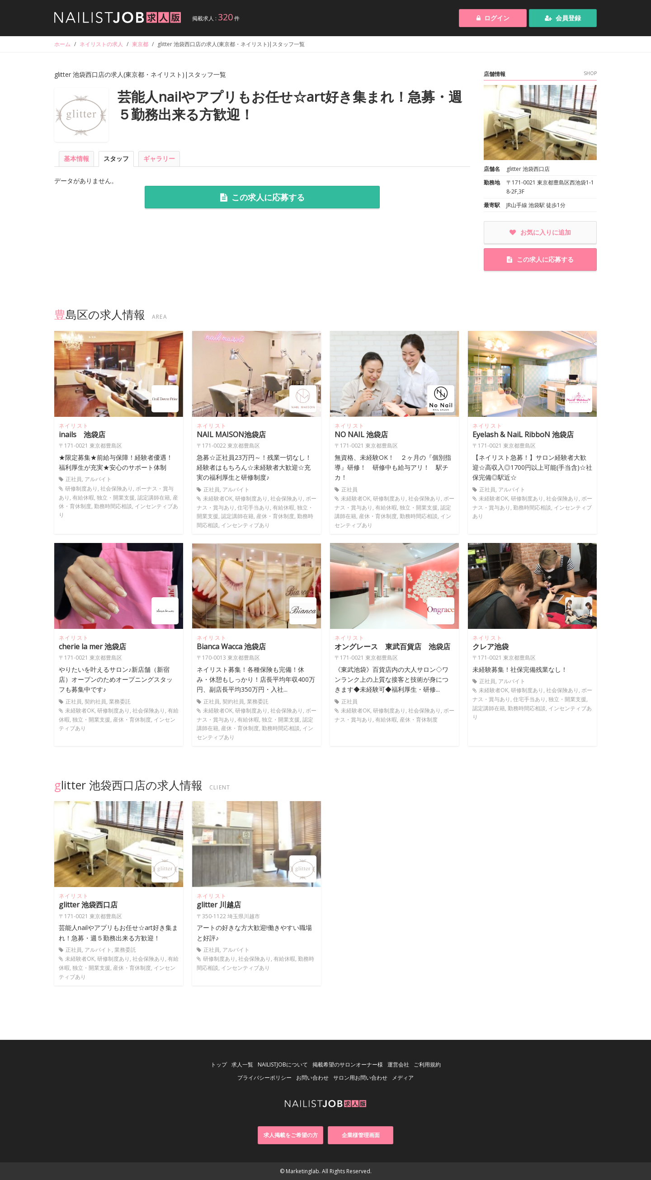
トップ (219, 1064)
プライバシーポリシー (264, 1077)
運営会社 (398, 1064)
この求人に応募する (262, 197)
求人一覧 (242, 1064)
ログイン (492, 18)
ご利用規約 (427, 1064)
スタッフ (116, 158)
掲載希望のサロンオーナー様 (347, 1064)
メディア (403, 1077)
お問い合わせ (312, 1077)
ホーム (62, 44)
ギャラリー (159, 158)
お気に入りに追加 (540, 232)
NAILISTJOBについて (283, 1064)
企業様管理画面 (361, 1135)
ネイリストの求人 (101, 44)
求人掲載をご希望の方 (291, 1135)
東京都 (140, 44)
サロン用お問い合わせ (360, 1077)
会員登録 (563, 18)
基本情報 (76, 158)
